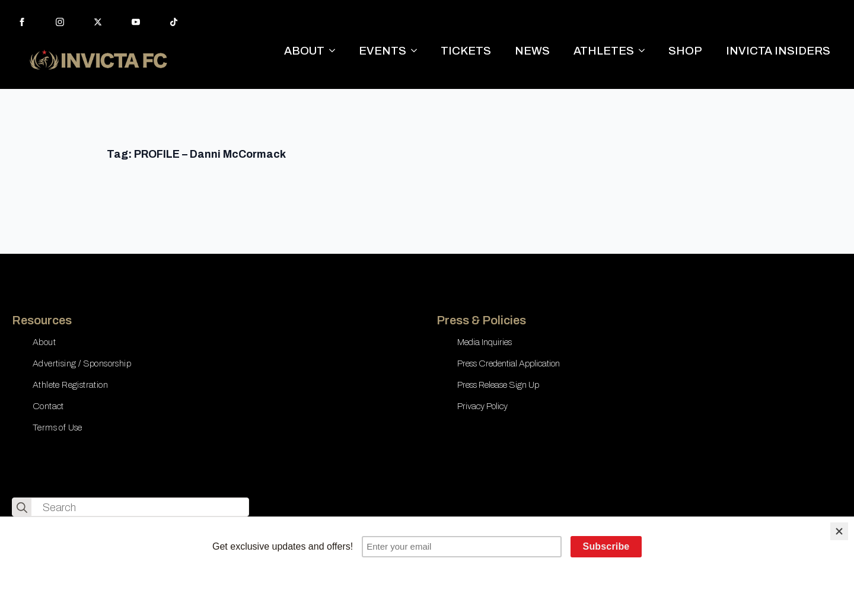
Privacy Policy (482, 406)
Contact (48, 406)
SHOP (685, 50)
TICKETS (466, 50)
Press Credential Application (508, 363)
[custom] (174, 22)
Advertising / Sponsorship (82, 363)
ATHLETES (603, 50)
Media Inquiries (484, 342)
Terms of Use (57, 427)
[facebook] (22, 22)
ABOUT (304, 50)
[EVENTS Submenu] (417, 50)
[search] (21, 507)
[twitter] (98, 22)
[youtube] (136, 22)
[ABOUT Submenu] (335, 50)
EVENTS (382, 50)
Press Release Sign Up (498, 385)
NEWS (532, 50)
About (44, 342)
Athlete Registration (70, 385)
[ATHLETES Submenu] (645, 50)
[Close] (839, 531)
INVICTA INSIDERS (778, 50)
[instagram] (60, 22)
